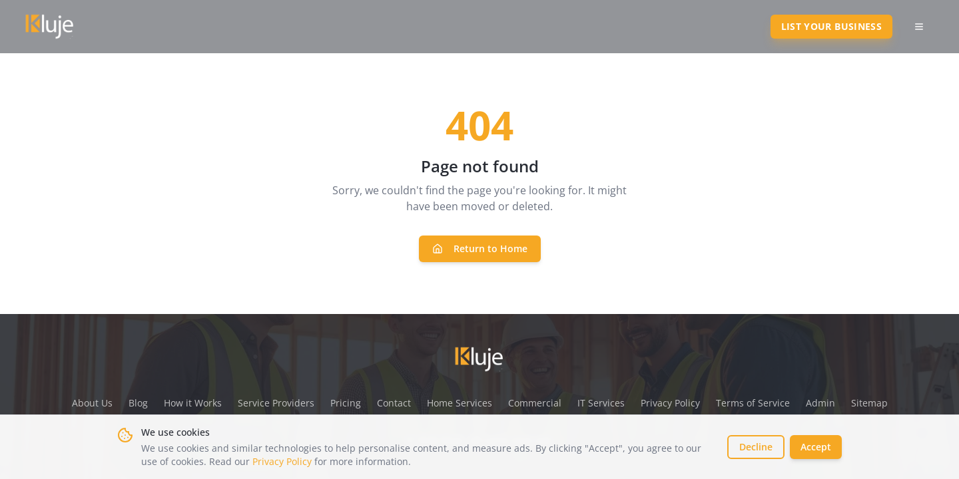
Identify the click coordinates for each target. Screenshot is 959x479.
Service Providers (276, 403)
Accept (815, 446)
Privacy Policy (282, 461)
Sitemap (869, 403)
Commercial (534, 403)
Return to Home (479, 248)
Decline (756, 446)
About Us (92, 403)
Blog (138, 403)
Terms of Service (753, 403)
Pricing (345, 403)
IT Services (601, 403)
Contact (394, 403)
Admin (820, 403)
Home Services (459, 403)
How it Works (193, 403)
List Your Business (831, 26)
